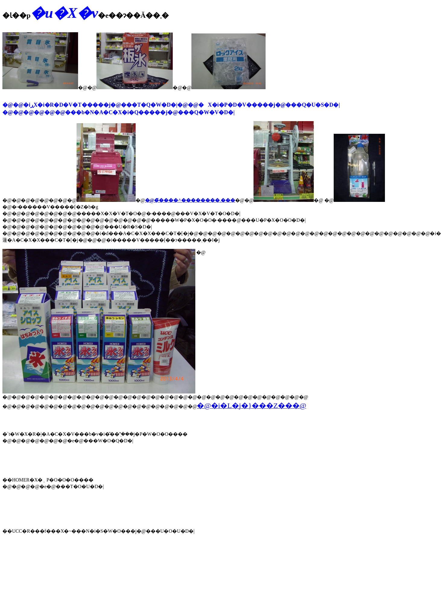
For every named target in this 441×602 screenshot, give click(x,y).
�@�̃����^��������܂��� (190, 200)
